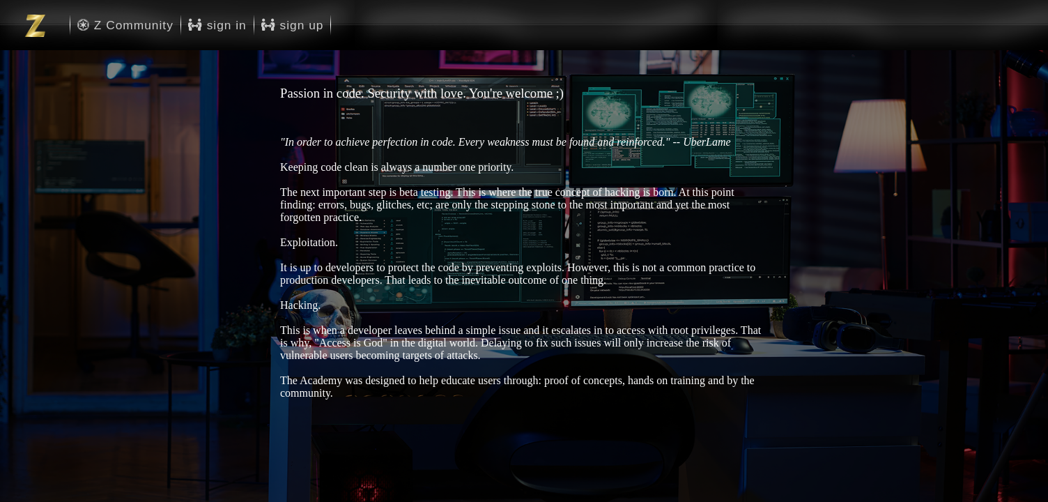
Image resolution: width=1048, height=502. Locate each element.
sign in (217, 25)
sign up (292, 25)
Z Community (125, 25)
